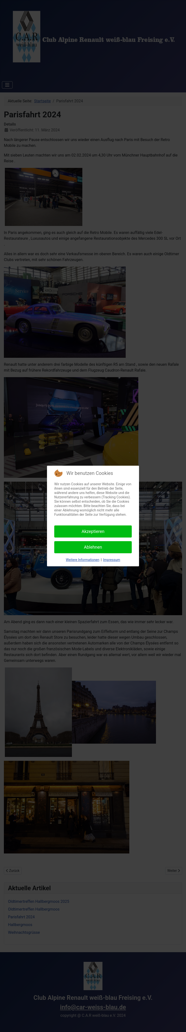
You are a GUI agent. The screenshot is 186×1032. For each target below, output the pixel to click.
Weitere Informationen (82, 560)
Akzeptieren (93, 531)
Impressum (111, 560)
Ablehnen (93, 547)
